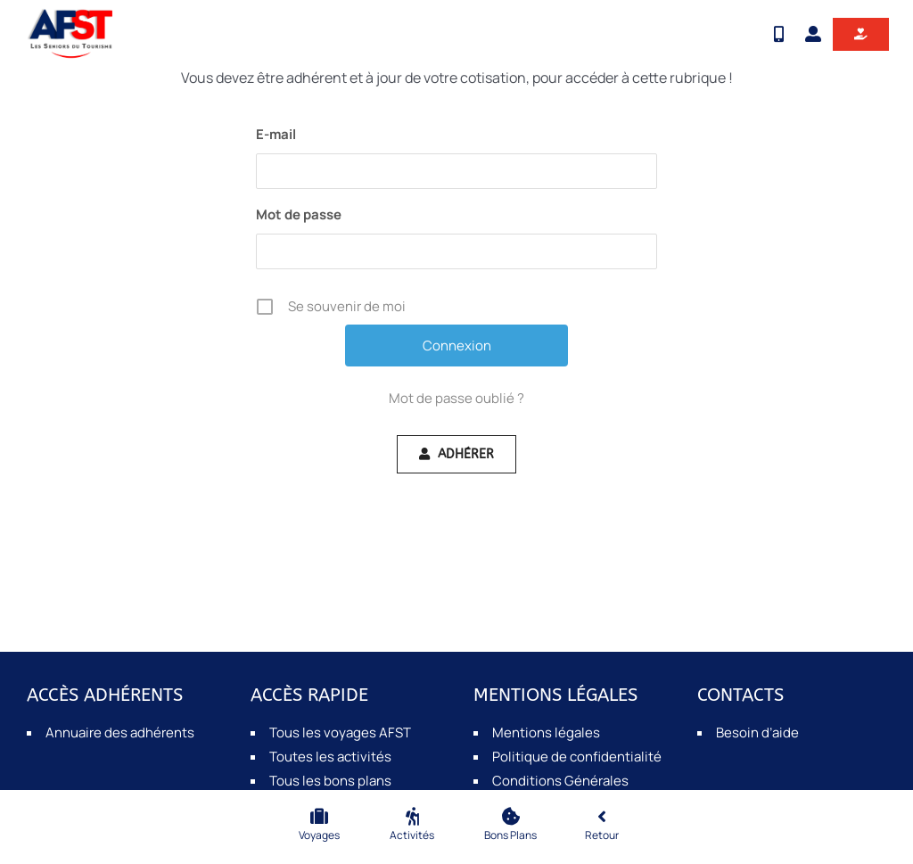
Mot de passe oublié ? (456, 398)
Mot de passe (298, 214)
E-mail (276, 134)
